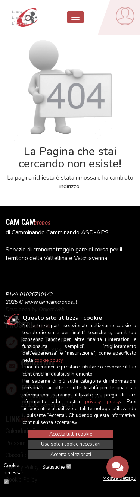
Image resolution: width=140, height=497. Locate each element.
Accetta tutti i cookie (70, 434)
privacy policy (102, 401)
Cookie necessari (14, 469)
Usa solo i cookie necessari (70, 444)
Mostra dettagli (119, 478)
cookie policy (48, 360)
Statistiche (53, 467)
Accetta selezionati (70, 454)
